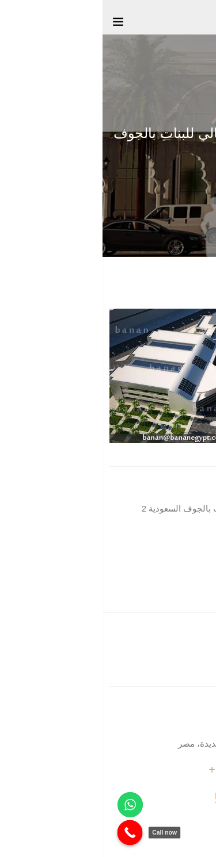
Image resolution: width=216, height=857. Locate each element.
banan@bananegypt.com (160, 796)
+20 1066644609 (157, 769)
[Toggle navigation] (15, 24)
